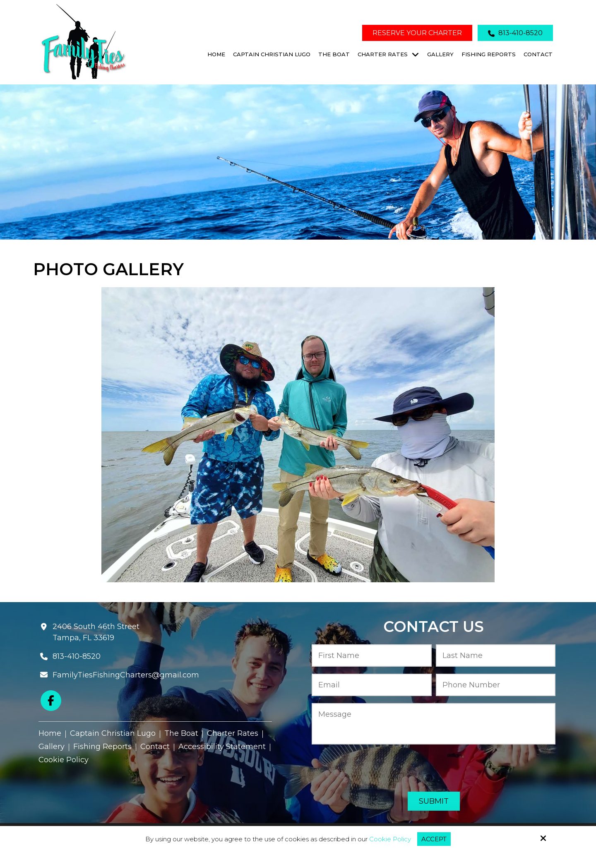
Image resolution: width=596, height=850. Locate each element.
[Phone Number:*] (496, 685)
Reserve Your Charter (417, 33)
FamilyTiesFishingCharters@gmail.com (126, 675)
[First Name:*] (372, 655)
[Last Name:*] (496, 655)
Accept (434, 839)
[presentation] (434, 768)
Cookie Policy (390, 839)
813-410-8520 (515, 33)
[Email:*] (372, 685)
